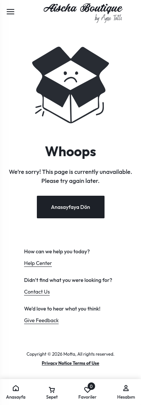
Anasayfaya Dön (70, 207)
